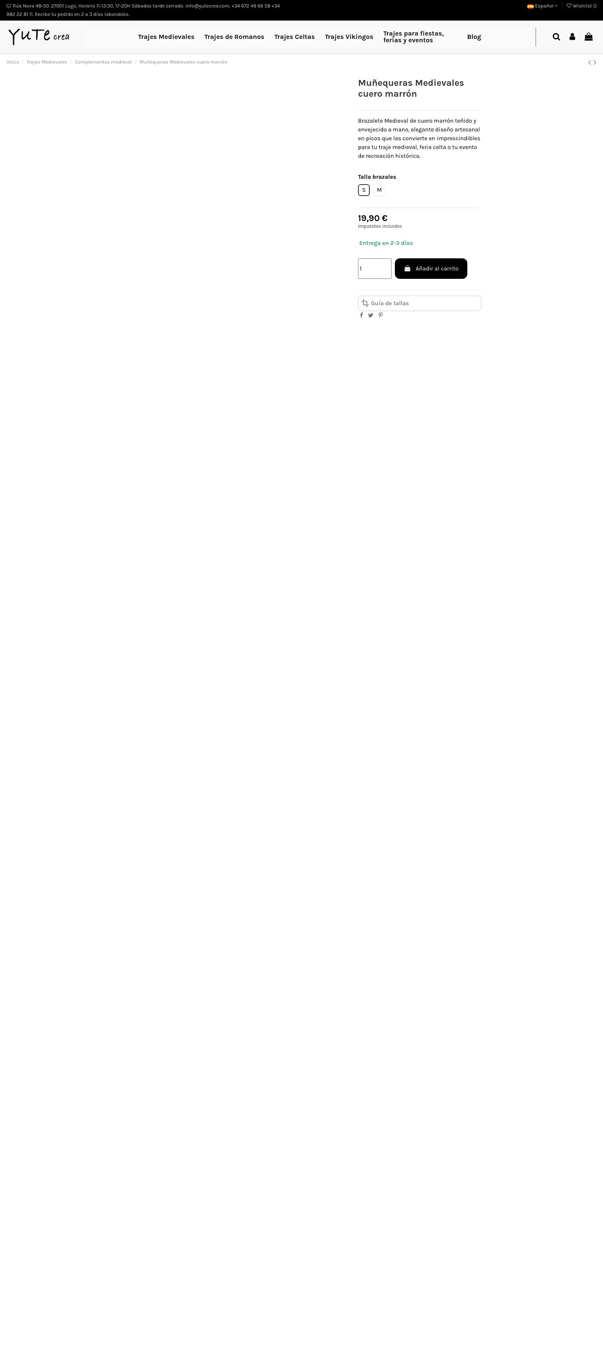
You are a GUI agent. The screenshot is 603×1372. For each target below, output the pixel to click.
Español (542, 6)
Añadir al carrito (431, 268)
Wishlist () (582, 6)
